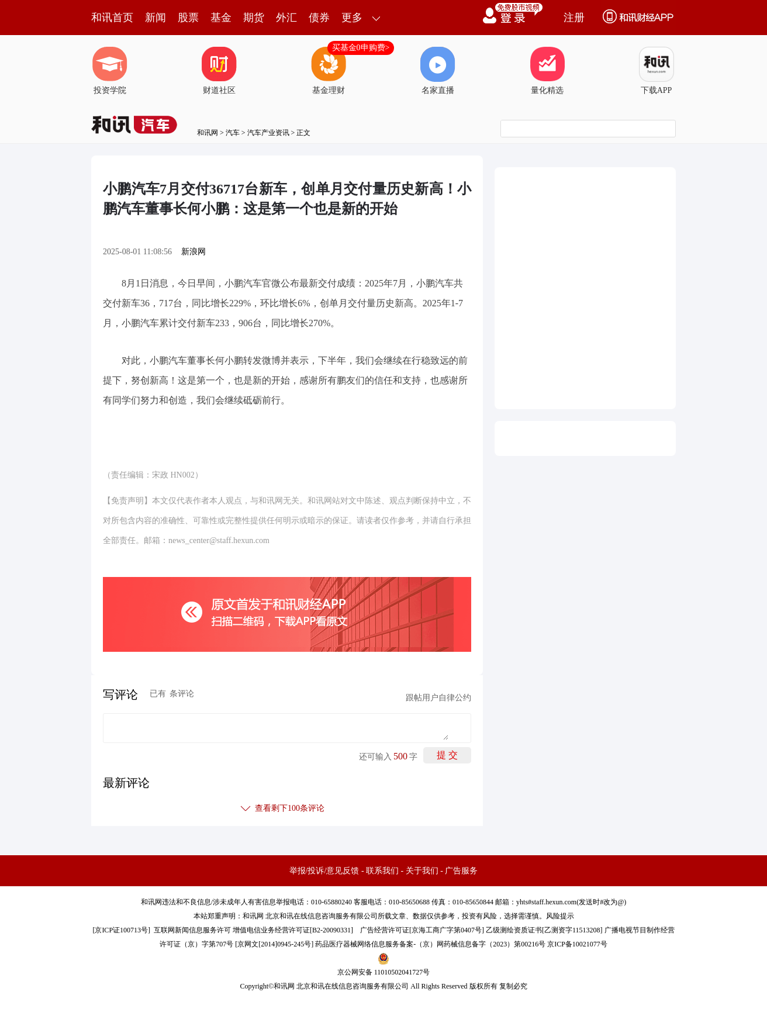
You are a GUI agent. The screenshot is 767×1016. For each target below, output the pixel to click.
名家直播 (437, 71)
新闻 (155, 17)
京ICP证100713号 (121, 930)
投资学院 (109, 71)
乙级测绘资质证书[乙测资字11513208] (544, 930)
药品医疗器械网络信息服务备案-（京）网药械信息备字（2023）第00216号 (430, 944)
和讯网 (207, 133)
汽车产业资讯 (268, 133)
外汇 (286, 17)
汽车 (233, 133)
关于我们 (422, 870)
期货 (253, 17)
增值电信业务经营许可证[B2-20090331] (293, 930)
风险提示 (560, 916)
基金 (221, 17)
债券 (319, 17)
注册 (574, 17)
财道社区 (219, 71)
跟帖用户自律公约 (438, 697)
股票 (188, 17)
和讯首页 (112, 17)
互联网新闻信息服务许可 (192, 930)
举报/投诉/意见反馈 (324, 870)
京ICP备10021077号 (577, 944)
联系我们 (382, 870)
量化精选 (547, 71)
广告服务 (461, 870)
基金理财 (328, 71)
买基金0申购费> (361, 47)
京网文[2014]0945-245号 (274, 944)
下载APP (656, 71)
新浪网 (193, 251)
